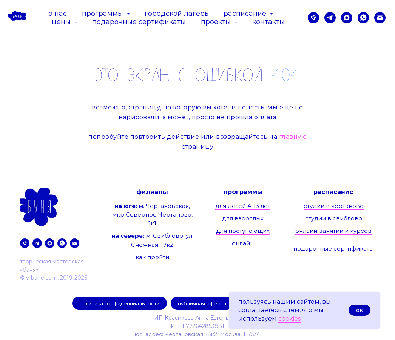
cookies (289, 318)
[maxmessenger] (346, 17)
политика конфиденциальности (119, 303)
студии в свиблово (333, 218)
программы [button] (103, 13)
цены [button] (62, 22)
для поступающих (243, 230)
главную (293, 136)
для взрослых (243, 218)
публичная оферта (202, 303)
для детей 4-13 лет (242, 205)
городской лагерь (176, 13)
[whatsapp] (363, 17)
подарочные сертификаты (139, 22)
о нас (57, 13)
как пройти (152, 257)
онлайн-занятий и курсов (333, 230)
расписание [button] (246, 13)
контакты (268, 22)
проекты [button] (217, 22)
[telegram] (330, 17)
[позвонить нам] (313, 17)
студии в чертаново (334, 205)
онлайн (243, 243)
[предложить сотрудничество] (380, 17)
